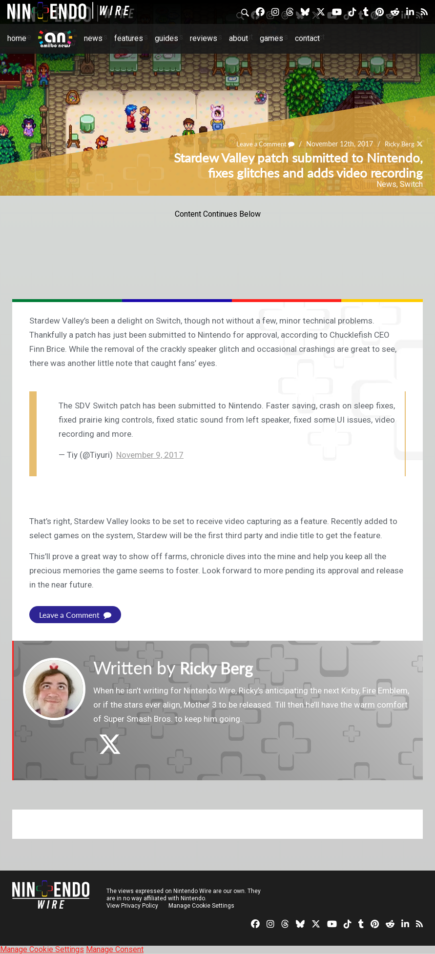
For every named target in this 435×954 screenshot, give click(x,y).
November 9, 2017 (150, 455)
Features (128, 38)
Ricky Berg (398, 144)
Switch (411, 184)
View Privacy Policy (132, 905)
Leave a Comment (260, 144)
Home (16, 38)
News (93, 38)
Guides (166, 38)
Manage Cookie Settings (202, 905)
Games (271, 38)
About (238, 38)
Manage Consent (115, 949)
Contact (307, 38)
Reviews (203, 38)
